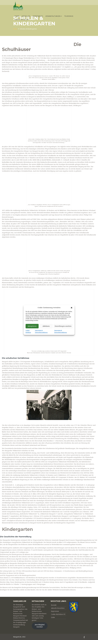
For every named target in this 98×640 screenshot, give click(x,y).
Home (16, 16)
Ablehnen (46, 326)
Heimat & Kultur (21, 19)
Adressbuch (38, 16)
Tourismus (68, 16)
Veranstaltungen (53, 16)
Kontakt (53, 605)
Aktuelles (26, 16)
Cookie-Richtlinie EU (58, 614)
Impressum (55, 611)
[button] (72, 308)
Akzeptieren (32, 326)
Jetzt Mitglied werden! (39, 626)
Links (53, 617)
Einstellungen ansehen (63, 326)
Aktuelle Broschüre (58, 608)
